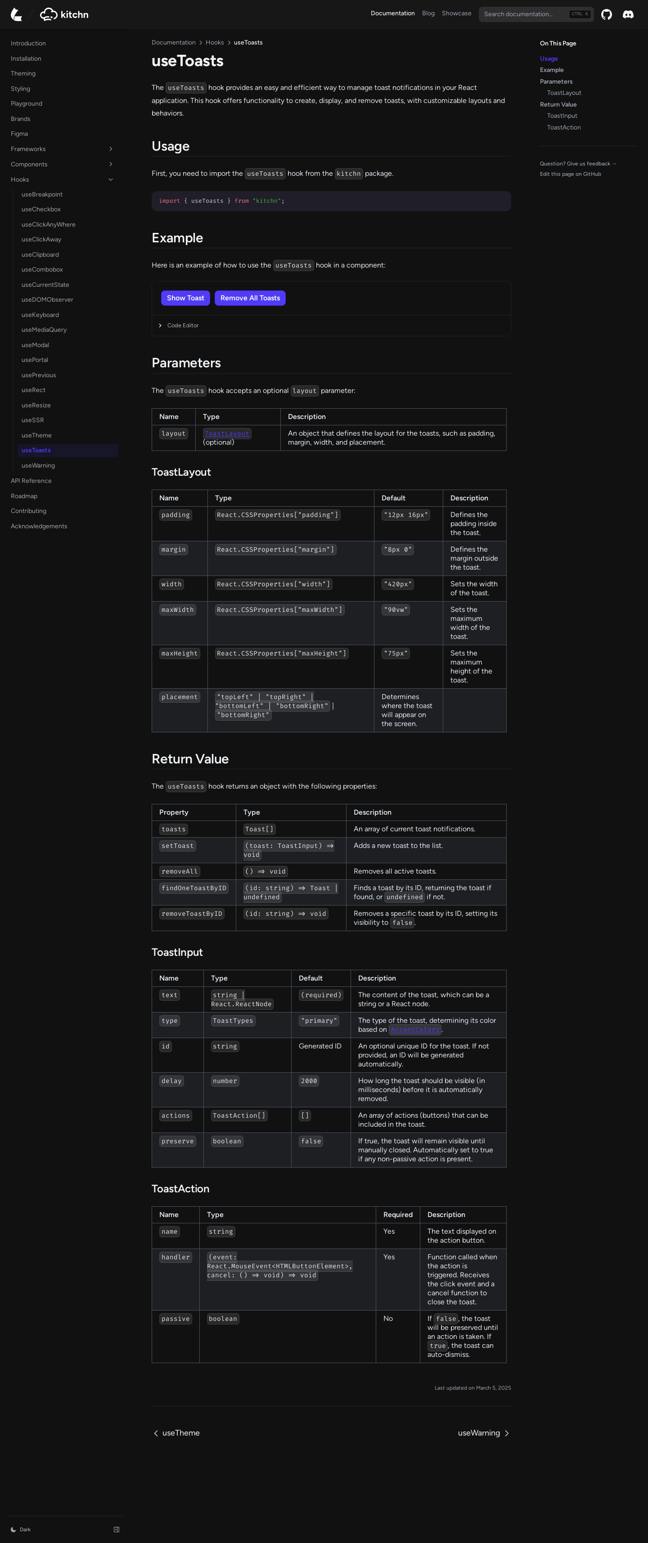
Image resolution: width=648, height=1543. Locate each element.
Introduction (28, 42)
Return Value (558, 104)
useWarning (38, 465)
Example (552, 70)
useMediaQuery (44, 329)
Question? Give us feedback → (578, 164)
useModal (35, 344)
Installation (26, 58)
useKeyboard (40, 314)
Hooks (55, 179)
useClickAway (41, 239)
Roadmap (38, 494)
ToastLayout (564, 93)
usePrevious (39, 375)
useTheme (37, 435)
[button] (170, 285)
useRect (33, 389)
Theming (23, 72)
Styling (20, 88)
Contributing (28, 510)
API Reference (38, 479)
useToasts (36, 450)
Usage (549, 58)
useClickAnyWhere (49, 224)
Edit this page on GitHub (570, 174)
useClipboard (40, 254)
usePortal (35, 359)
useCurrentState (45, 284)
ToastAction (564, 127)
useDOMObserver (47, 299)
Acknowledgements (39, 525)
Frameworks (55, 148)
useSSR (33, 420)
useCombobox (42, 269)
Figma (19, 133)
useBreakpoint (42, 194)
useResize (36, 405)
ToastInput (562, 116)
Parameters (556, 81)
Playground (26, 103)
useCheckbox (41, 209)
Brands (21, 118)
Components (55, 164)
